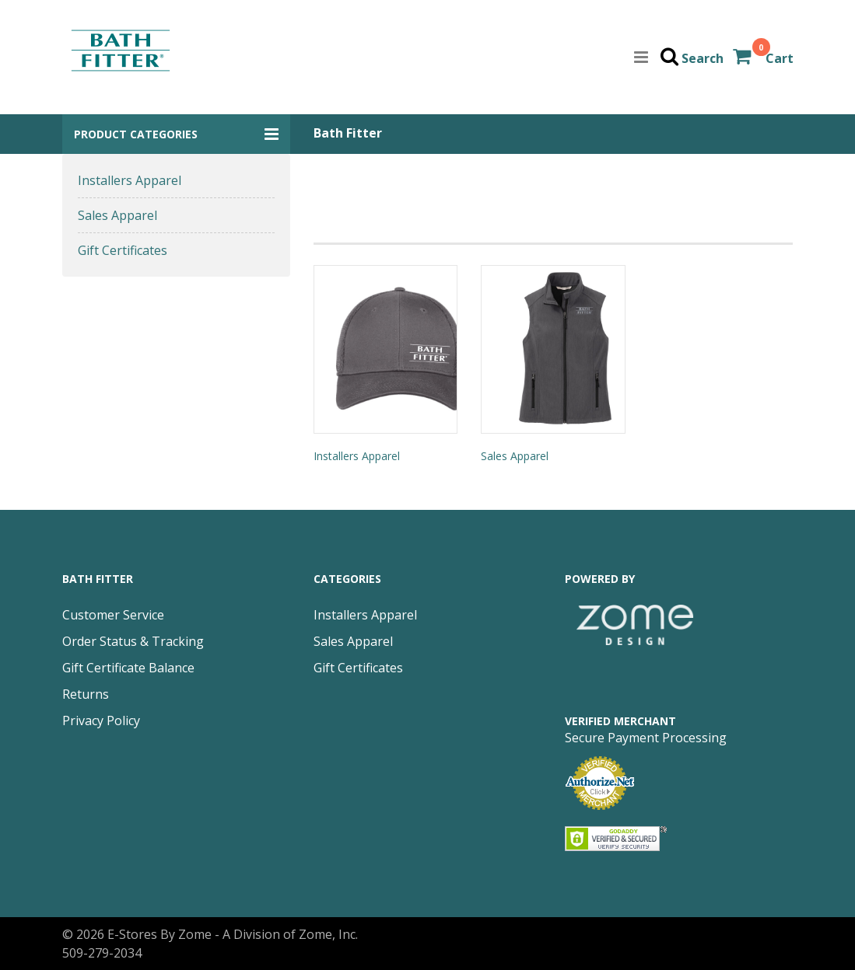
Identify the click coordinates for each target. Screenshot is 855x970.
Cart (780, 58)
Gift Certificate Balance (128, 667)
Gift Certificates (122, 250)
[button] (176, 134)
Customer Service (113, 614)
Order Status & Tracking (133, 641)
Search (703, 58)
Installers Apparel (129, 180)
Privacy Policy (101, 720)
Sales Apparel (117, 215)
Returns (85, 694)
